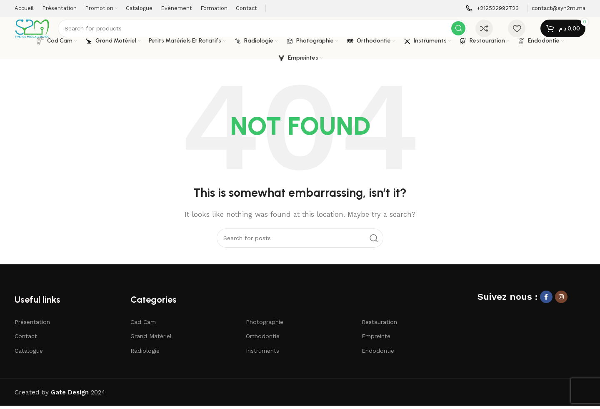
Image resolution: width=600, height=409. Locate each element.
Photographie (264, 325)
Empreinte (376, 339)
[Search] (265, 30)
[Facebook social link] (546, 300)
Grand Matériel (151, 339)
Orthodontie (263, 339)
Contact (26, 339)
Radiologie (145, 354)
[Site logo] (35, 29)
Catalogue (29, 354)
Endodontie (378, 354)
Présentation (32, 325)
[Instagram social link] (561, 300)
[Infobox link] (492, 8)
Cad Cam (143, 325)
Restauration (379, 325)
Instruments (262, 354)
